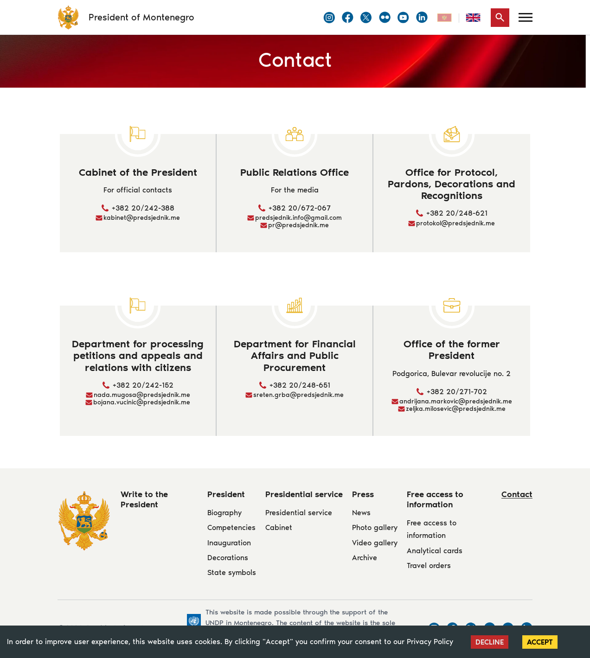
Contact (516, 494)
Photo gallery (375, 527)
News (361, 512)
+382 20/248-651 (299, 385)
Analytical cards (434, 550)
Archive (364, 557)
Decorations (227, 557)
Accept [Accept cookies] (540, 642)
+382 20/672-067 (300, 208)
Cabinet (278, 527)
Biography (224, 512)
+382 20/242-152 (143, 385)
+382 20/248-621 (456, 213)
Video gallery (375, 542)
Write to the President (144, 499)
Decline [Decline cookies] (489, 642)
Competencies (231, 527)
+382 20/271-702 (457, 391)
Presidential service (298, 512)
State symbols (231, 572)
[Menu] (525, 17)
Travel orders (429, 565)
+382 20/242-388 (143, 208)
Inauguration (229, 542)
